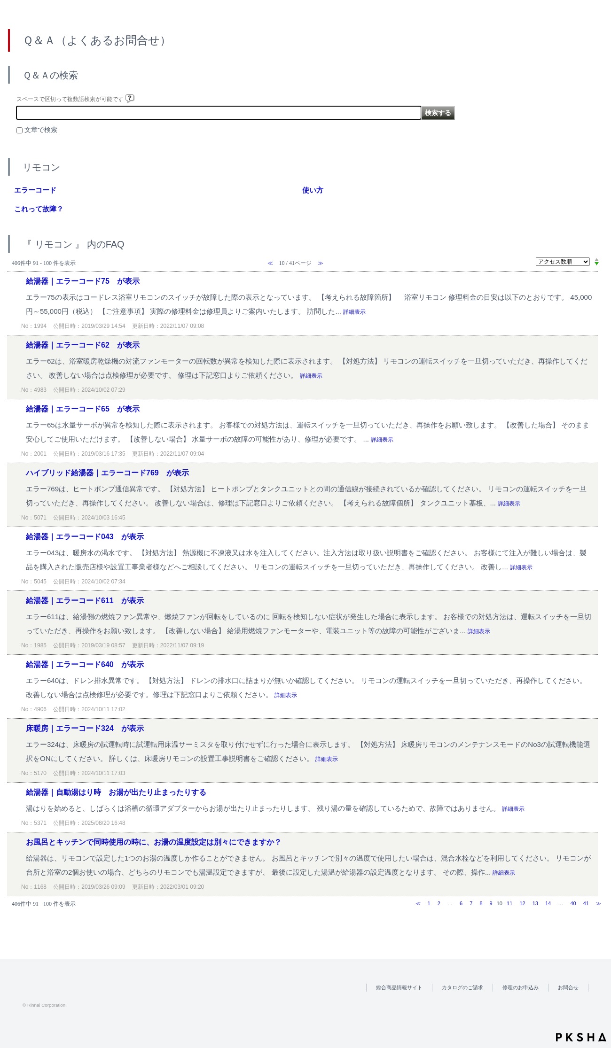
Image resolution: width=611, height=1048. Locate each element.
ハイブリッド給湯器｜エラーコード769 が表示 (107, 473)
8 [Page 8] (480, 903)
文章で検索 (40, 129)
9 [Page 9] (491, 903)
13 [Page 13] (535, 903)
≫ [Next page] (598, 903)
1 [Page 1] (429, 903)
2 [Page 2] (439, 903)
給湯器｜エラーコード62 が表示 (83, 345)
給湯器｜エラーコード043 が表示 (85, 537)
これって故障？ (38, 209)
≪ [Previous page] (418, 903)
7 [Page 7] (471, 903)
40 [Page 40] (573, 903)
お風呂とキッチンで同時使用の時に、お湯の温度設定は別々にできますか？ (154, 842)
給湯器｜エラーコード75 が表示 (83, 281)
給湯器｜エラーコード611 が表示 (85, 601)
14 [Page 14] (548, 903)
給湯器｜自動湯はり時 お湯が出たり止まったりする (116, 792)
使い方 (312, 190)
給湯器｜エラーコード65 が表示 (83, 409)
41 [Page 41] (586, 903)
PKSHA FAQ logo (581, 1037)
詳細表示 (354, 312)
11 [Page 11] (509, 903)
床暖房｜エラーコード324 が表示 (85, 728)
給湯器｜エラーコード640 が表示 (85, 664)
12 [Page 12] (522, 903)
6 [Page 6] (461, 903)
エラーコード (35, 190)
